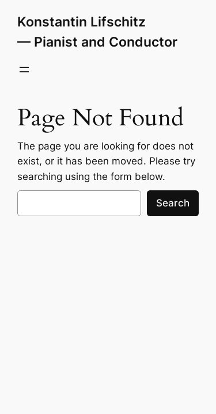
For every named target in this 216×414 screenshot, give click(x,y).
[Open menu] (24, 69)
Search (173, 203)
